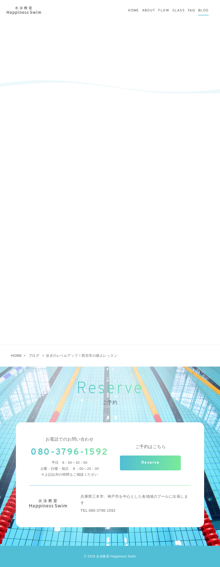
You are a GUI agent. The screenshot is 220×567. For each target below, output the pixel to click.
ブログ (34, 356)
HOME (16, 356)
